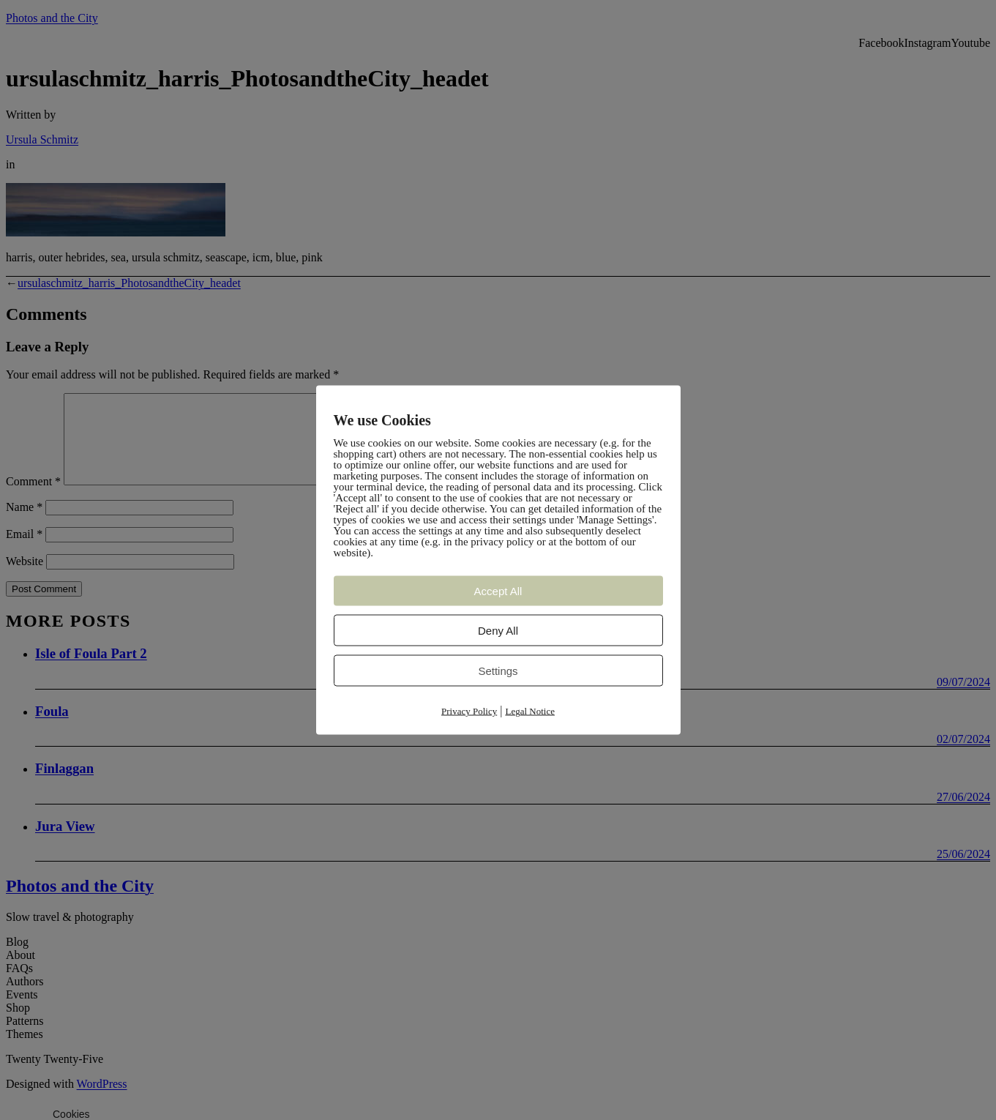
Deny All (498, 630)
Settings (497, 671)
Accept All (498, 591)
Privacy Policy (469, 711)
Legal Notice (530, 711)
